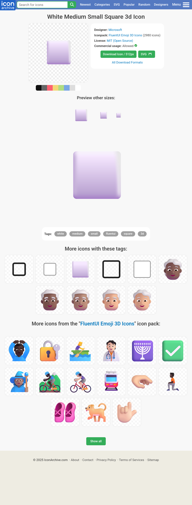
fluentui (111, 233)
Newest (85, 4)
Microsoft (115, 30)
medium (77, 233)
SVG (117, 4)
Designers (161, 4)
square (128, 233)
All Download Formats (127, 62)
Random (144, 4)
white (60, 233)
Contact (87, 460)
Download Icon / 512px (118, 54)
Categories (102, 4)
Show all (96, 441)
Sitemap (153, 460)
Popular (129, 4)
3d (142, 233)
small (94, 233)
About (75, 460)
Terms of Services (131, 460)
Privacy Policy (106, 460)
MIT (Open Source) (120, 41)
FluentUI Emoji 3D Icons (125, 35)
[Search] (72, 4)
